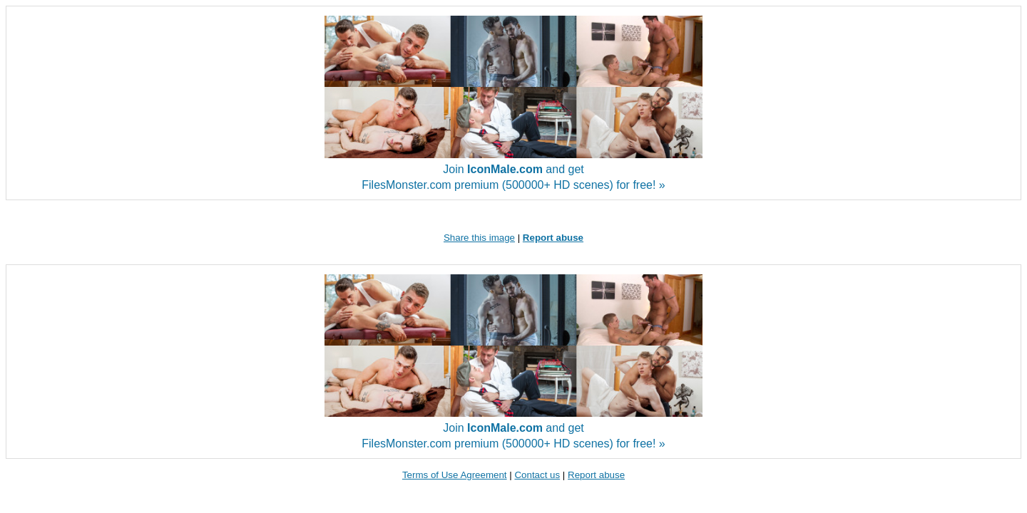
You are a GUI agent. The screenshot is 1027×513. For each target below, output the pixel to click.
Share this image (479, 237)
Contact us (537, 475)
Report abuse (596, 475)
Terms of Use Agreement (454, 475)
